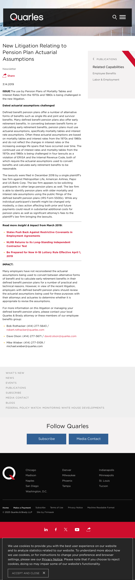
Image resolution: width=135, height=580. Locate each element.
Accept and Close (25, 573)
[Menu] (122, 17)
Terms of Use (56, 507)
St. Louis (104, 480)
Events (11, 382)
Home (6, 507)
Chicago (31, 470)
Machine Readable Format (100, 507)
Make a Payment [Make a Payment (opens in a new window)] (22, 507)
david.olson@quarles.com (60, 336)
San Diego (32, 486)
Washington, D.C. (36, 491)
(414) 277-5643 (37, 325)
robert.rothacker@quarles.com (25, 329)
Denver (66, 470)
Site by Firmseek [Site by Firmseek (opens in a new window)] (45, 512)
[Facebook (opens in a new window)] (55, 530)
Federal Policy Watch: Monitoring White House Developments (55, 407)
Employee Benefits (104, 73)
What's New (15, 372)
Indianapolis (106, 470)
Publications (16, 387)
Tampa (66, 486)
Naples (30, 480)
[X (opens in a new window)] (65, 530)
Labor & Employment (106, 79)
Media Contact (17, 397)
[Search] (115, 17)
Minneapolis (106, 475)
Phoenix (67, 480)
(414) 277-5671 (32, 336)
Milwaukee (68, 475)
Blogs (10, 402)
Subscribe (13, 392)
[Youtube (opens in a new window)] (77, 530)
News (10, 377)
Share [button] (9, 75)
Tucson (103, 486)
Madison (31, 475)
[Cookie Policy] (67, 559)
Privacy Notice (75, 507)
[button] (88, 530)
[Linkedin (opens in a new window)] (46, 530)
